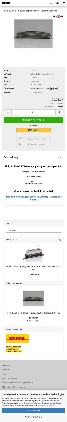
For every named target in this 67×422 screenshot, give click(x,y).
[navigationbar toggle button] (64, 3)
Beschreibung (11, 157)
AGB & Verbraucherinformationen (14, 387)
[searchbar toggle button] (51, 3)
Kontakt (4, 374)
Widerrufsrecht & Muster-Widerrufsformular (17, 383)
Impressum (6, 370)
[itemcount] (33, 112)
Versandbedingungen (9, 378)
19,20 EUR (33, 318)
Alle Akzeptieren (33, 410)
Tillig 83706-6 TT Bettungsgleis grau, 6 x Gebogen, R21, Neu (33, 313)
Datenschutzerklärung (47, 405)
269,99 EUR (33, 274)
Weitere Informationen (33, 417)
